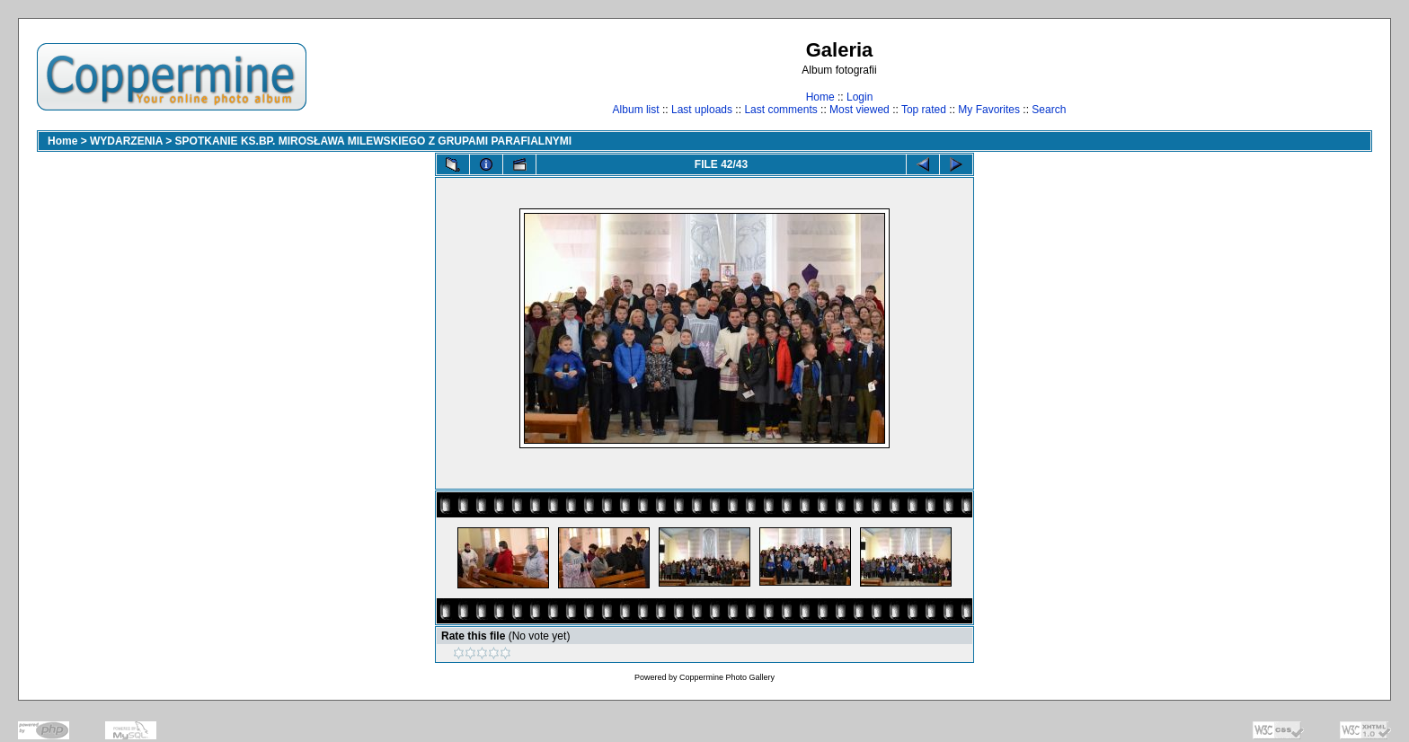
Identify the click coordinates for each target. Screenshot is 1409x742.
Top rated (923, 109)
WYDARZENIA (126, 141)
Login (859, 97)
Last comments (780, 109)
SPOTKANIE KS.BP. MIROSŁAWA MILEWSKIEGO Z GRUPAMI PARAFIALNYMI (373, 141)
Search (1049, 109)
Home (820, 97)
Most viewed (859, 109)
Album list (636, 109)
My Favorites (989, 109)
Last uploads (701, 109)
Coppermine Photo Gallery (727, 677)
